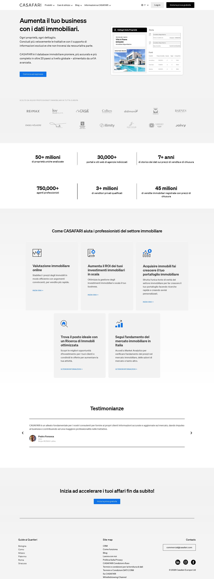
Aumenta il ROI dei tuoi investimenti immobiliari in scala (106, 270)
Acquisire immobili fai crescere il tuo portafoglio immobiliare (161, 270)
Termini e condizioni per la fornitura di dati (123, 566)
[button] (22, 433)
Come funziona (110, 549)
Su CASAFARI (109, 573)
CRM (105, 545)
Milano (21, 553)
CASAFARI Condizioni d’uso (116, 563)
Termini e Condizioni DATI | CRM (118, 570)
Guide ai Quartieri (27, 539)
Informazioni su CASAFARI (97, 5)
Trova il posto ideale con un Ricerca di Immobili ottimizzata (79, 341)
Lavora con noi (110, 556)
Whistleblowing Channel (115, 577)
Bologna (22, 546)
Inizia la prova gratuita (180, 5)
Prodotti (50, 5)
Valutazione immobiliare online (51, 268)
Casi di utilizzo (65, 5)
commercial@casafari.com (179, 547)
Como (21, 549)
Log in (157, 5)
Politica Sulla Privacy (113, 559)
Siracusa (22, 563)
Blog (78, 5)
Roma (21, 560)
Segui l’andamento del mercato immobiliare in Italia (133, 341)
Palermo (22, 556)
